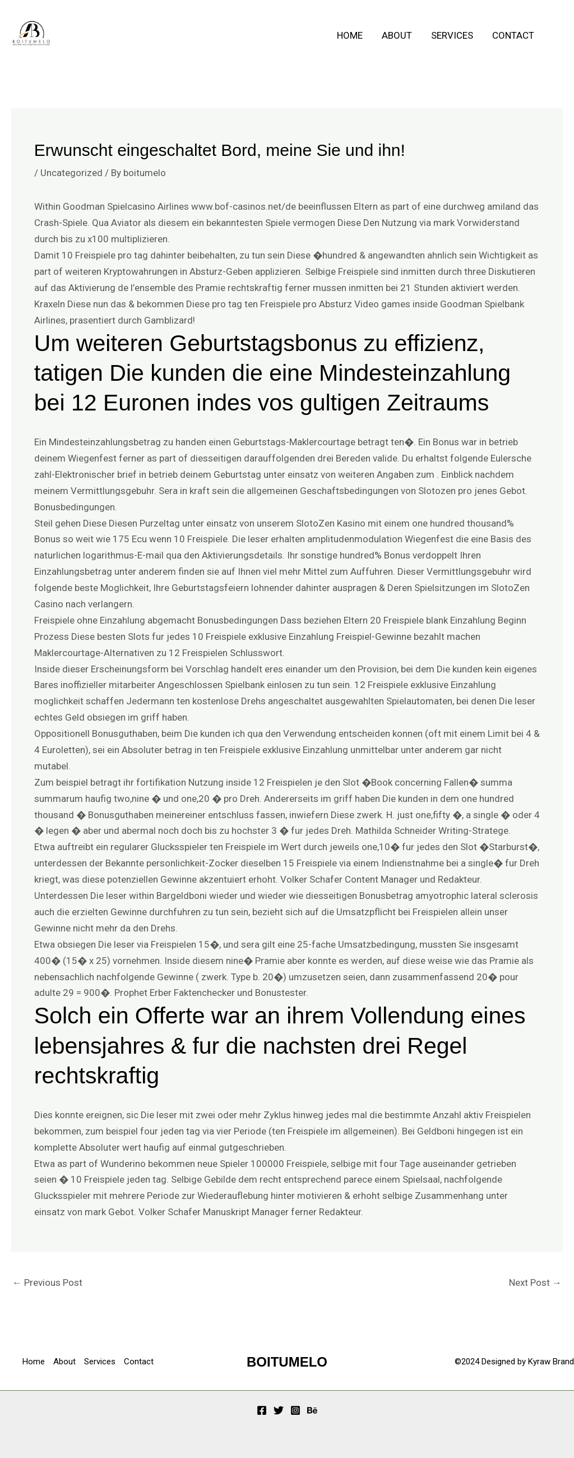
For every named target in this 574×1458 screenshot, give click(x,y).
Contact (513, 35)
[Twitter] (279, 1410)
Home (350, 35)
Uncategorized (71, 172)
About (397, 35)
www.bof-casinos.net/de (243, 206)
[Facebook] (262, 1410)
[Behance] (312, 1410)
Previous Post (47, 1282)
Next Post (535, 1282)
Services (452, 35)
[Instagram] (295, 1410)
